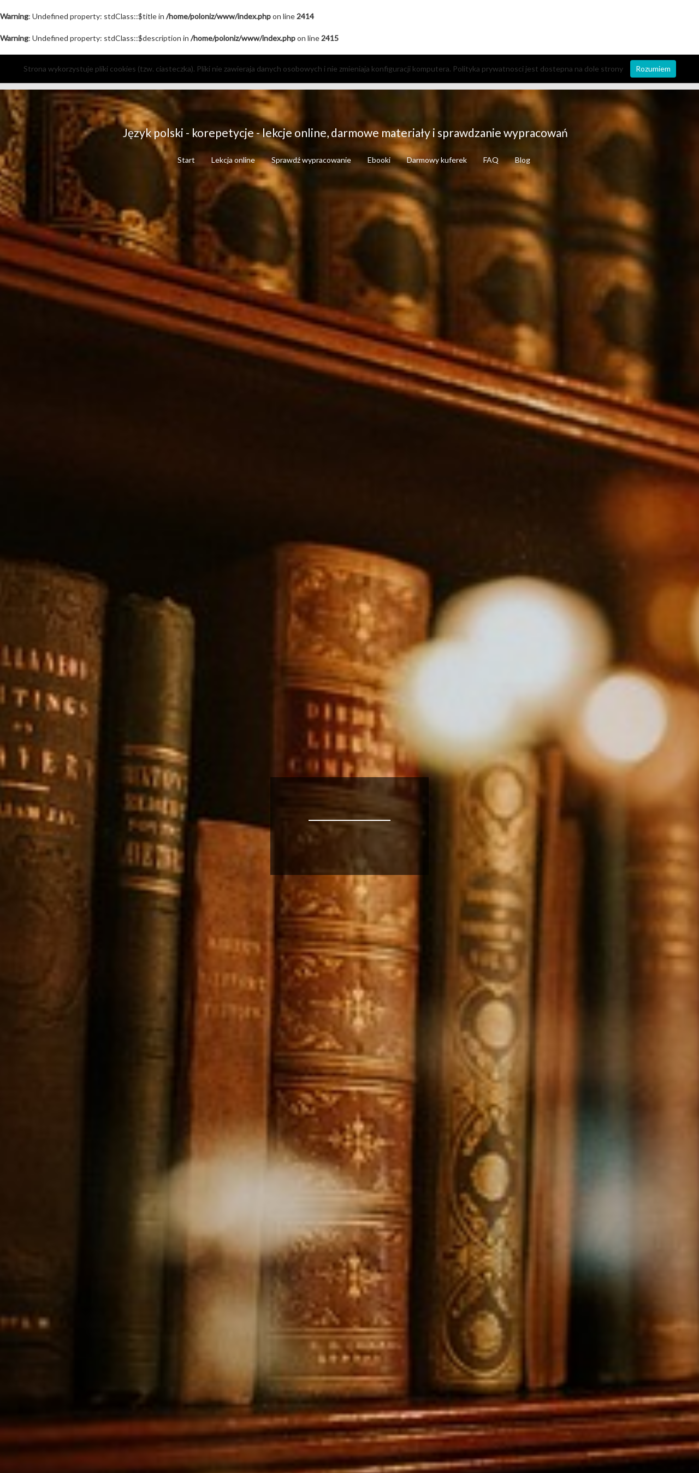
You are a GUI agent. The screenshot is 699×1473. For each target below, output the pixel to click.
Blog (522, 159)
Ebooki (379, 159)
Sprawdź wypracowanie (311, 159)
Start (186, 159)
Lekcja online (233, 159)
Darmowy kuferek (437, 159)
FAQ (491, 159)
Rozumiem (653, 68)
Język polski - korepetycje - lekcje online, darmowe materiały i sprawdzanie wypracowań (345, 132)
